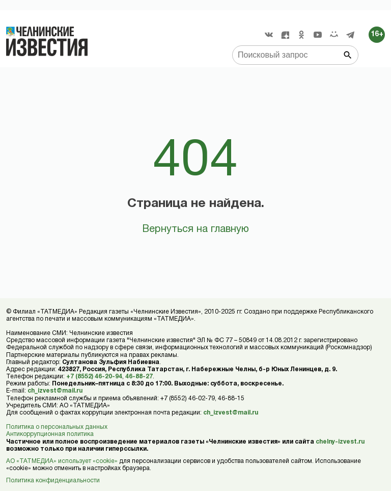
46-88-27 (139, 376)
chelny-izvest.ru (340, 442)
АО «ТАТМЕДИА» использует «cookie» (62, 461)
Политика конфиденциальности (53, 480)
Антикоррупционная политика (50, 434)
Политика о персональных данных (56, 427)
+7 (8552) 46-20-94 (94, 376)
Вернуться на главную (195, 229)
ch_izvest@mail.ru (54, 391)
